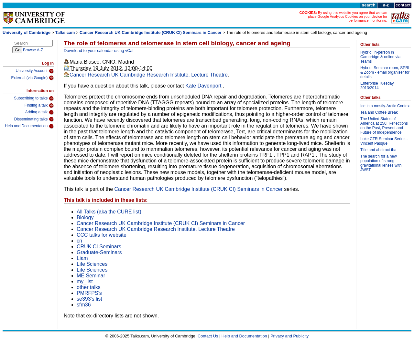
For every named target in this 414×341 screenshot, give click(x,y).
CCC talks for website (101, 235)
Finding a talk (39, 105)
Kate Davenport (204, 85)
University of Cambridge (26, 32)
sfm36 (84, 304)
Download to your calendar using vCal (99, 50)
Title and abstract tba (378, 150)
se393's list (89, 299)
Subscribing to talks (34, 98)
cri (79, 240)
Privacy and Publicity (289, 336)
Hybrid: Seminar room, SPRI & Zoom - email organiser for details (384, 72)
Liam (82, 258)
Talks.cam (65, 32)
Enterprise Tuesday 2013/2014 (377, 85)
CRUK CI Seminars (99, 246)
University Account (35, 71)
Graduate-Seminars (99, 252)
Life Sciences (92, 264)
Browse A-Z (33, 50)
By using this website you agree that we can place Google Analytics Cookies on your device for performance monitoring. (347, 16)
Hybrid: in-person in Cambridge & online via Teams (380, 57)
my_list (85, 281)
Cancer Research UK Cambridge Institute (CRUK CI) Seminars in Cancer (151, 32)
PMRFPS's (89, 293)
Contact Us (208, 336)
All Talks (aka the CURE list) (109, 211)
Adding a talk (39, 112)
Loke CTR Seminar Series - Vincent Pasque (384, 141)
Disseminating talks (34, 119)
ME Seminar (91, 275)
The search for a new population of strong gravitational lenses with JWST (380, 163)
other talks (89, 287)
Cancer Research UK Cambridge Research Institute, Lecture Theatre (149, 75)
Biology (85, 217)
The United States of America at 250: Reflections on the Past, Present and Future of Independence (384, 126)
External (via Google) (32, 77)
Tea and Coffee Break (379, 112)
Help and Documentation (29, 126)
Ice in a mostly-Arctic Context (385, 106)
